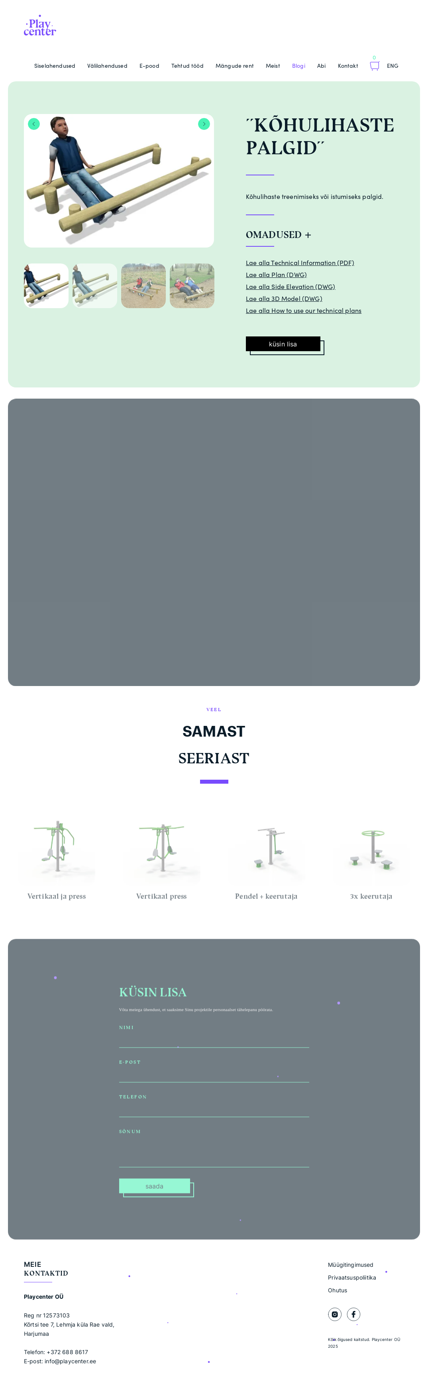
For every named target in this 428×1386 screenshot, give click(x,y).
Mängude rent (235, 65)
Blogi (298, 65)
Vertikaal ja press (56, 898)
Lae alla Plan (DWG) (276, 275)
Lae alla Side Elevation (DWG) (291, 287)
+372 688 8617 (67, 1352)
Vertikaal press (161, 898)
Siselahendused (54, 65)
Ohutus (337, 1290)
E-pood (149, 65)
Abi (321, 65)
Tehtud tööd (187, 65)
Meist (273, 65)
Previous (34, 124)
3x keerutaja (371, 898)
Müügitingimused (350, 1264)
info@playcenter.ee (70, 1361)
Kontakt (348, 65)
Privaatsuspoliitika (352, 1277)
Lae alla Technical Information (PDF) (300, 263)
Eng (393, 65)
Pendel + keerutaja (266, 898)
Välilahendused (107, 65)
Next (204, 124)
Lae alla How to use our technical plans (303, 311)
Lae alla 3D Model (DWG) (284, 299)
